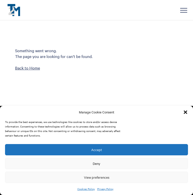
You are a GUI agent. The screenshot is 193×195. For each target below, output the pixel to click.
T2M (14, 10)
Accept (96, 149)
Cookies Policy (86, 189)
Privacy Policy (105, 189)
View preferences (96, 177)
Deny (96, 163)
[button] (185, 112)
